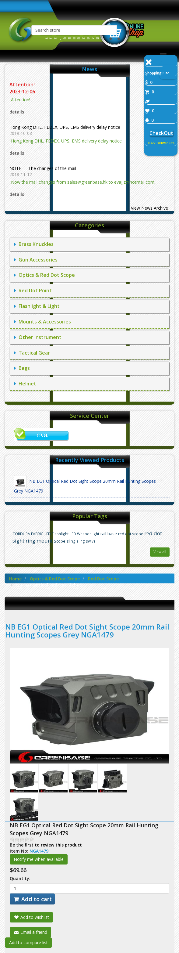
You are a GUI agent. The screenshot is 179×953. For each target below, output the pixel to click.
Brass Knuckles (34, 244)
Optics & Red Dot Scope (44, 275)
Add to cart (32, 899)
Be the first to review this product (46, 845)
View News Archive (149, 208)
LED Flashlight (56, 533)
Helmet (25, 383)
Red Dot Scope (103, 579)
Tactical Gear (32, 352)
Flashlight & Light (37, 306)
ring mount (39, 540)
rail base (108, 533)
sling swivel (86, 541)
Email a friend (30, 932)
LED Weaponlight (84, 533)
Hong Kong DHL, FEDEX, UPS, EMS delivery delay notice (64, 127)
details (16, 112)
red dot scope (130, 533)
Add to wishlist (31, 917)
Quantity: (20, 878)
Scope (59, 541)
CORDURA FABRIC (27, 533)
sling (71, 541)
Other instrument (37, 337)
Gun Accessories (36, 259)
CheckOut (161, 133)
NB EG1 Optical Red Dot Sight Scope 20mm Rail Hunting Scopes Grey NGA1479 (85, 484)
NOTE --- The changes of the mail (42, 168)
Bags (22, 368)
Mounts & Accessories (42, 321)
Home (15, 579)
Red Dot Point (33, 290)
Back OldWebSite (161, 143)
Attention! (22, 84)
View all (159, 551)
